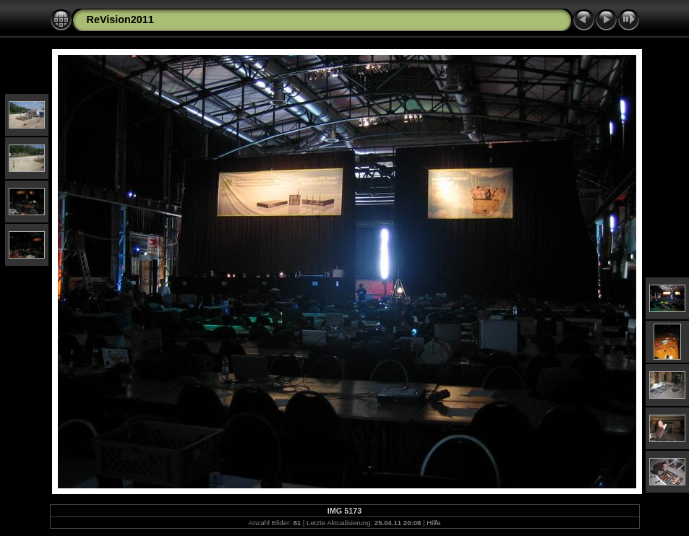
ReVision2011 (120, 19)
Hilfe (433, 523)
